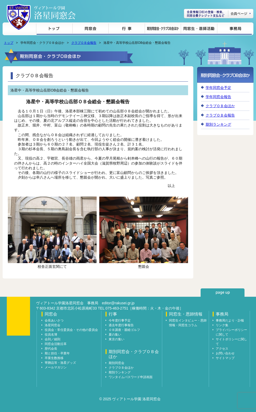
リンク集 (222, 325)
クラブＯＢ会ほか (220, 106)
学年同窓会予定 (218, 88)
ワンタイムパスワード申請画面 (131, 377)
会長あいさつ (54, 320)
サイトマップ (225, 358)
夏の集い (115, 334)
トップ (54, 29)
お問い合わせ (225, 353)
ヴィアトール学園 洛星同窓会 (55, 12)
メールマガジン (56, 367)
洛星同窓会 (52, 325)
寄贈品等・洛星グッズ (60, 363)
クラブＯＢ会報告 (83, 43)
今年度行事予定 (120, 320)
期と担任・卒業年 (57, 353)
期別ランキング (218, 124)
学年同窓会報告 (218, 97)
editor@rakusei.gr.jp (118, 303)
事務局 (234, 29)
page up (223, 292)
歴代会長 (51, 348)
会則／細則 (52, 339)
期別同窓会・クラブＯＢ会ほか (163, 29)
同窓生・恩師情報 (199, 29)
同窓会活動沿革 (56, 344)
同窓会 (90, 29)
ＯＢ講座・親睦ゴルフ (124, 330)
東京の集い (116, 339)
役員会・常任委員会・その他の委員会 (71, 330)
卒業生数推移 (54, 358)
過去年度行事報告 (121, 325)
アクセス (222, 348)
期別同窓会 (116, 363)
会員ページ (218, 13)
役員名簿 (51, 334)
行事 (126, 29)
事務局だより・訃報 (230, 320)
